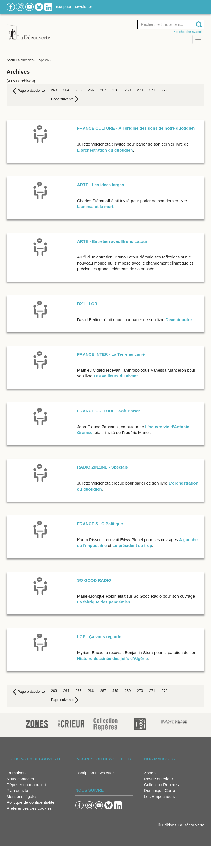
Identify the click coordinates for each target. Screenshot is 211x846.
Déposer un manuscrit (27, 784)
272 (165, 90)
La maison (16, 772)
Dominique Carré (159, 790)
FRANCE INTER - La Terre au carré (111, 354)
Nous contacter (20, 779)
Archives (27, 60)
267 (103, 90)
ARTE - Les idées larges (100, 184)
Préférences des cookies (29, 808)
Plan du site (17, 790)
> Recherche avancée (189, 32)
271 (152, 90)
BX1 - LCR (87, 303)
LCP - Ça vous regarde (99, 636)
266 (91, 90)
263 (54, 90)
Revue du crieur (158, 779)
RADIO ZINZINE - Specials (102, 467)
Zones (150, 772)
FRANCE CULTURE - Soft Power (108, 410)
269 (128, 90)
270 (140, 90)
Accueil (12, 60)
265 (79, 90)
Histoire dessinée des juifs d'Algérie (112, 658)
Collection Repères (161, 784)
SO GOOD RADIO (94, 580)
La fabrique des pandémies (103, 602)
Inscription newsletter (73, 6)
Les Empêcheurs (159, 796)
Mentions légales (22, 796)
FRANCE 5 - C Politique (100, 523)
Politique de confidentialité (30, 802)
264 (66, 90)
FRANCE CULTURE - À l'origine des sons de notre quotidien (136, 128)
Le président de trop (132, 545)
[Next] (65, 99)
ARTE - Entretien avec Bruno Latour (112, 241)
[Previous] (28, 91)
